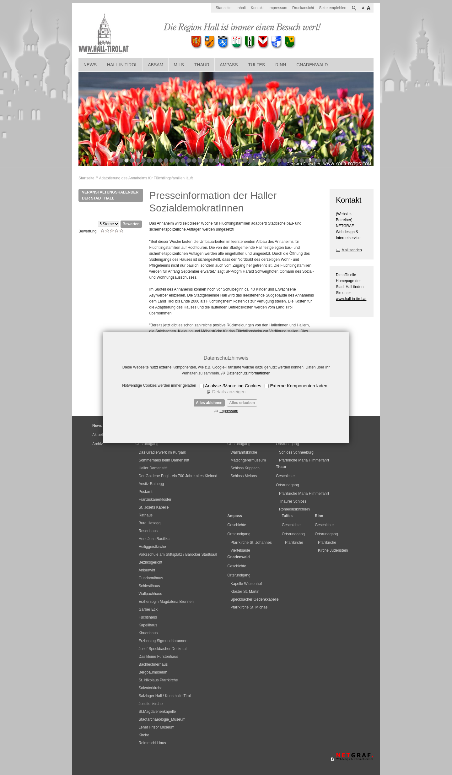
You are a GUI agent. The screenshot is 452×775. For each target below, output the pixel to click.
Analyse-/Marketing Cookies (233, 385)
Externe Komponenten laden (298, 385)
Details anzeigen (228, 391)
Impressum (228, 411)
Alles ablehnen (209, 403)
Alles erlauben (242, 403)
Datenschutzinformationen (248, 373)
